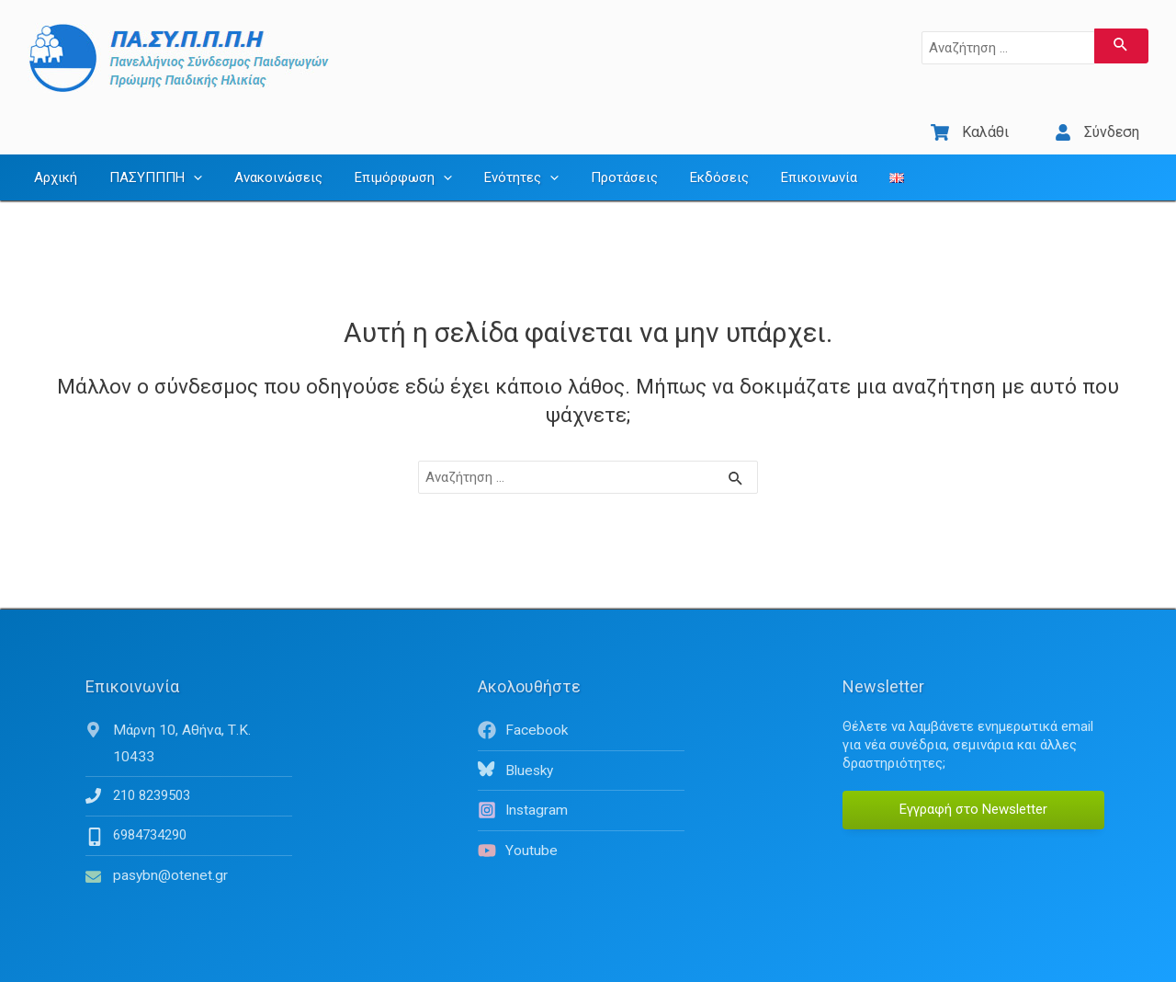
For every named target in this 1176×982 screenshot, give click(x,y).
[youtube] (581, 832)
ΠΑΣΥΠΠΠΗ (149, 161)
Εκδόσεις (690, 161)
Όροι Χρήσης (1003, 964)
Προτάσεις (599, 161)
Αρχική (53, 161)
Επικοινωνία (785, 161)
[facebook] (581, 713)
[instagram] (581, 792)
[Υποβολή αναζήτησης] (1121, 46)
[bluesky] (581, 753)
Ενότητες (501, 161)
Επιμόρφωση (387, 161)
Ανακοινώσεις (267, 161)
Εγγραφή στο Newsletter (973, 792)
